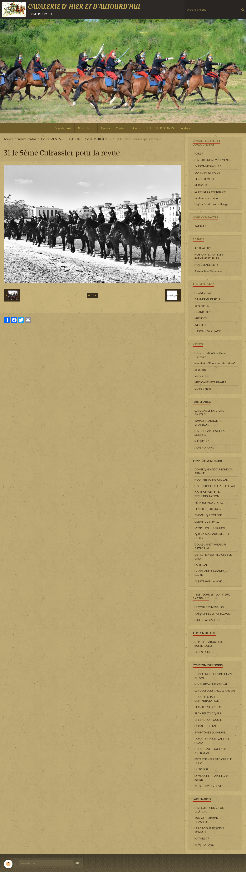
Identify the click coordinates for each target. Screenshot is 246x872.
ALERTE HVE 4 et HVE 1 (209, 581)
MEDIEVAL (201, 318)
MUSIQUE (200, 185)
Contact (121, 128)
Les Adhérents (203, 293)
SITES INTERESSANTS (160, 128)
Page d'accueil (62, 128)
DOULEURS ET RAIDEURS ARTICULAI (210, 546)
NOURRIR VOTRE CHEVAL (211, 479)
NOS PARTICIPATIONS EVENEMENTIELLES (209, 256)
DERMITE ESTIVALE (206, 521)
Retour (92, 295)
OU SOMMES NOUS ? (207, 166)
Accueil (8, 139)
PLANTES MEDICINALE (208, 502)
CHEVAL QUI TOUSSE (208, 515)
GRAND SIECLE (204, 312)
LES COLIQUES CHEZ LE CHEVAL (214, 486)
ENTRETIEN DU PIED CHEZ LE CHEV (213, 556)
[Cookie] (8, 864)
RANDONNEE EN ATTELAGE (212, 613)
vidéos (136, 128)
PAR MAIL (200, 226)
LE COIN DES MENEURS (209, 607)
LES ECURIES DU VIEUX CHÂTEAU (209, 412)
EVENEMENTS (51, 139)
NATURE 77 (201, 441)
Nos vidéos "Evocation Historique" (214, 363)
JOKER (198, 153)
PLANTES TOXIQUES (207, 508)
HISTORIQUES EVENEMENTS (212, 159)
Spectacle (200, 369)
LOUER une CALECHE (207, 619)
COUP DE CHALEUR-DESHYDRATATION (207, 494)
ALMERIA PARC (204, 447)
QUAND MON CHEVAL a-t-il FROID (211, 536)
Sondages (186, 128)
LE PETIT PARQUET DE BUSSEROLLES (209, 643)
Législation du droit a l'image (211, 204)
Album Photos (86, 128)
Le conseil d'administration (210, 191)
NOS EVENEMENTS (206, 264)
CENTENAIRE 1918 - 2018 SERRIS (88, 139)
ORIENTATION (204, 652)
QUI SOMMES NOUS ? (208, 172)
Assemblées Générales (208, 271)
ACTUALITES (202, 248)
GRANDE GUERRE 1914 (209, 299)
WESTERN (200, 324)
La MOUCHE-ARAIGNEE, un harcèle (211, 573)
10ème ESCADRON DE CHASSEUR (208, 422)
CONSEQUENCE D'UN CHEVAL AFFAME (213, 471)
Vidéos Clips (201, 376)
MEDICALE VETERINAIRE (210, 382)
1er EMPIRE (201, 305)
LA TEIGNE (201, 564)
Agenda (105, 128)
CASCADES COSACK (207, 331)
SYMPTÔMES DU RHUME (210, 528)
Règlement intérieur (206, 198)
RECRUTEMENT (204, 178)
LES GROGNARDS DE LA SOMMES (209, 432)
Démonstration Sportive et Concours (210, 354)
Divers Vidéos (202, 388)
